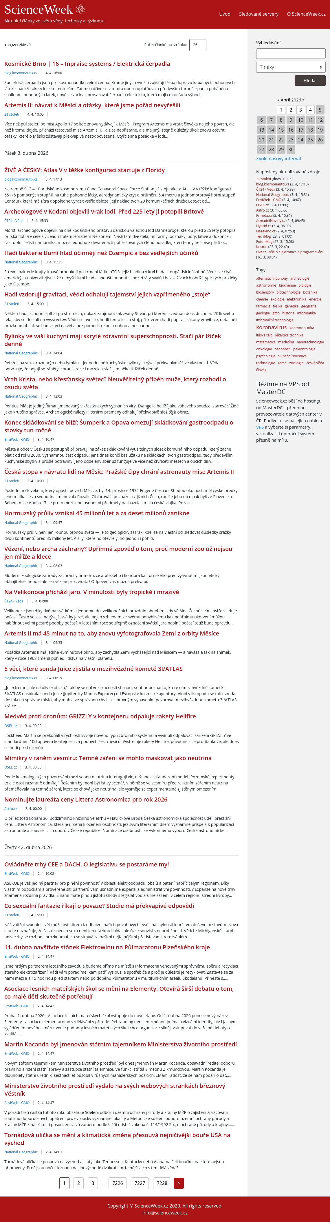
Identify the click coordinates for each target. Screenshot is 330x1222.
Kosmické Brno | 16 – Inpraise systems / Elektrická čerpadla (87, 64)
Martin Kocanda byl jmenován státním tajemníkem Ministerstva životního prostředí (120, 1044)
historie (288, 313)
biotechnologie (288, 292)
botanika (310, 292)
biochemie (287, 285)
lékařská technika (289, 335)
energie (315, 299)
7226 (117, 1183)
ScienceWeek (44, 9)
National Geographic (21, 262)
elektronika (297, 299)
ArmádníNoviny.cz (271, 220)
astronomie (266, 285)
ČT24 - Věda (13, 220)
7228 (162, 1183)
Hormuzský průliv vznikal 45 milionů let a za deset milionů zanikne (97, 513)
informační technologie (275, 320)
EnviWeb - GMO (17, 439)
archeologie (299, 278)
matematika (266, 342)
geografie (308, 306)
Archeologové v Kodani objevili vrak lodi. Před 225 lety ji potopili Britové (104, 211)
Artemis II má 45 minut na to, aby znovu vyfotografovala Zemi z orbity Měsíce (111, 633)
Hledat (310, 80)
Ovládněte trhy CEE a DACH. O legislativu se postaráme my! (86, 864)
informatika (306, 313)
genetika (292, 306)
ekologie (277, 299)
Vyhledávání (268, 42)
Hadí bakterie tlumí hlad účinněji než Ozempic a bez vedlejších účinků (101, 253)
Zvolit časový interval (278, 158)
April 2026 (291, 100)
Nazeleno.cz (266, 231)
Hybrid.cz (264, 225)
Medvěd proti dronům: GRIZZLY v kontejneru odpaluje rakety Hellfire (100, 716)
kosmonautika (301, 327)
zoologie (296, 362)
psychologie (265, 356)
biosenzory (265, 292)
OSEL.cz (10, 725)
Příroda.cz (264, 215)
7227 (140, 1183)
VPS (260, 427)
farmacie (263, 306)
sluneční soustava (292, 356)
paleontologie (304, 349)
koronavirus (271, 327)
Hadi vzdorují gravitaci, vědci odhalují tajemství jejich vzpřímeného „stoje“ (107, 294)
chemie (262, 299)
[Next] (179, 1183)
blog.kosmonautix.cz (20, 72)
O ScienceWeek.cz (306, 14)
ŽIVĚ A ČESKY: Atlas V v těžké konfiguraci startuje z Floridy (84, 170)
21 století (11, 114)
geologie (263, 313)
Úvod (224, 14)
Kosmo (262, 246)
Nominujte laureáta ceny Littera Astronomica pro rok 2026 (86, 799)
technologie (265, 362)
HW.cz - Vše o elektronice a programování (289, 252)
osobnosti (283, 349)
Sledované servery (258, 14)
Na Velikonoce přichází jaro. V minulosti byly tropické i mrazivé (91, 592)
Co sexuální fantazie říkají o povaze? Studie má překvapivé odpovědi (99, 906)
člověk (261, 369)
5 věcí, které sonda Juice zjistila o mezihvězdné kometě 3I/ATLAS (93, 669)
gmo (276, 313)
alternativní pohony (272, 278)
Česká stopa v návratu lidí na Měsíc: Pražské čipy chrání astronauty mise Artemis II (119, 472)
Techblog (264, 236)
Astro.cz (10, 808)
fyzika (277, 306)
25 (195, 44)
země (282, 362)
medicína (286, 342)
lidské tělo (264, 335)
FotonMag (264, 241)
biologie (304, 285)
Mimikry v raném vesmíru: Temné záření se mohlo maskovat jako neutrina (108, 758)
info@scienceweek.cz (165, 1213)
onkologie (264, 349)
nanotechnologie (310, 342)
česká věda (315, 362)
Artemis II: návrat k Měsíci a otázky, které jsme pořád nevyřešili (92, 105)
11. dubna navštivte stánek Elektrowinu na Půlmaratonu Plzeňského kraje (107, 947)
